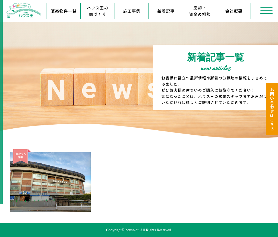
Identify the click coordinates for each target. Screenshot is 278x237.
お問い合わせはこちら (272, 109)
